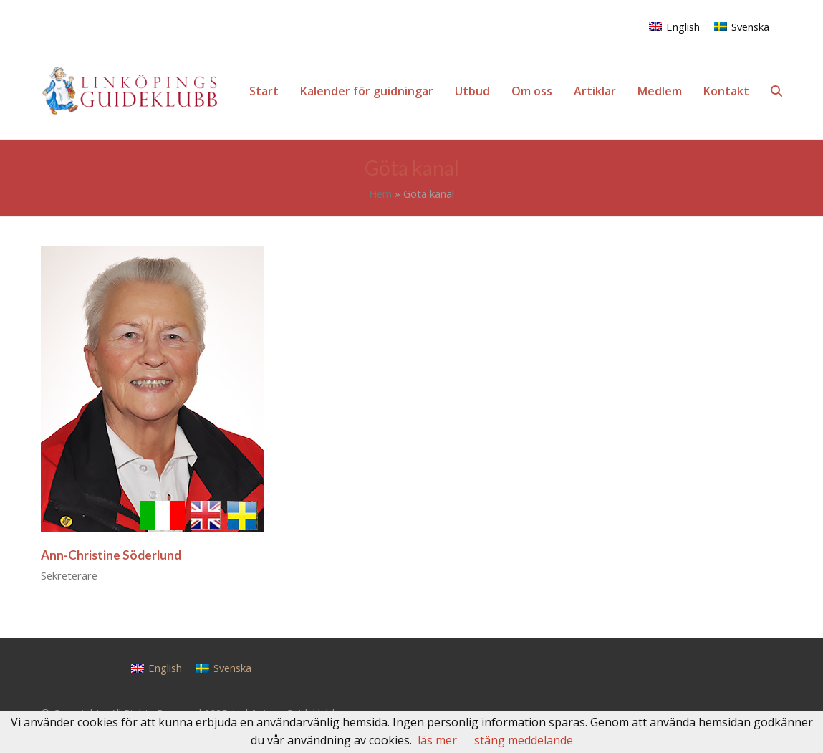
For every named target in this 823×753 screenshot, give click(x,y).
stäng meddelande (523, 740)
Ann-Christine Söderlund (111, 554)
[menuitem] (674, 26)
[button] (776, 91)
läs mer (437, 740)
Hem (380, 193)
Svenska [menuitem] (750, 26)
